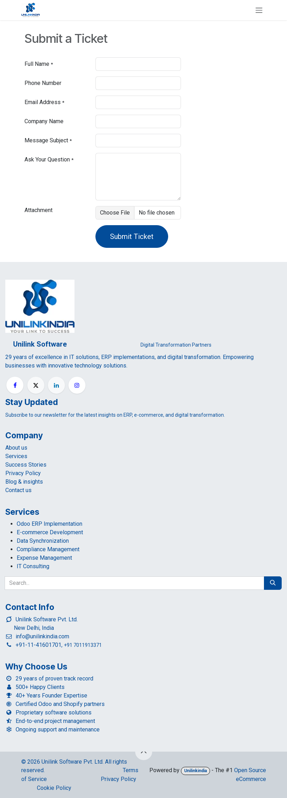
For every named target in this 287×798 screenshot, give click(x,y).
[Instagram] (76, 385)
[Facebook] (14, 385)
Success (25, 464)
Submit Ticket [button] (132, 236)
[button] (143, 751)
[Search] (273, 583)
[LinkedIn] (56, 385)
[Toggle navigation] (259, 10)
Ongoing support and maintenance (58, 729)
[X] (35, 385)
